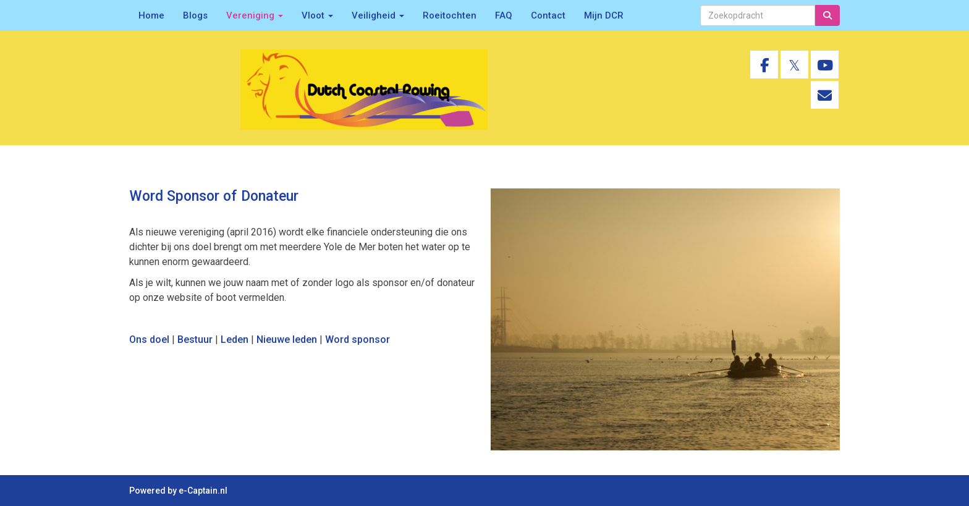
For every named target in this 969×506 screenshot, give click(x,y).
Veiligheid (378, 15)
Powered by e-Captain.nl (178, 490)
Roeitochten (449, 15)
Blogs (195, 15)
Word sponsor (357, 339)
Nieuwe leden (286, 339)
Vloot (317, 15)
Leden (234, 339)
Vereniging (254, 15)
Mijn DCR (604, 15)
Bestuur (195, 339)
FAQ (503, 15)
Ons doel (149, 339)
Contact (548, 15)
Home (151, 15)
